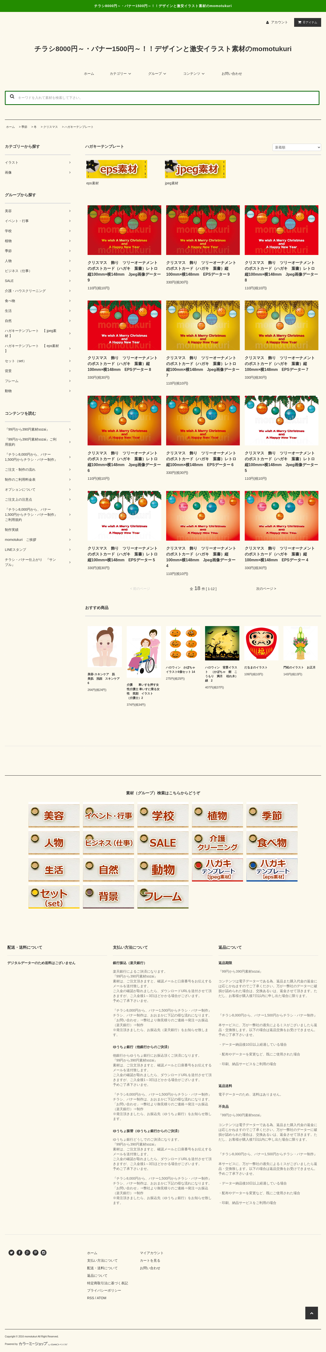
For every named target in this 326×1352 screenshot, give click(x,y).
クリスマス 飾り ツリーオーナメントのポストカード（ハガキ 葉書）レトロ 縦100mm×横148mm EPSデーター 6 (203, 459)
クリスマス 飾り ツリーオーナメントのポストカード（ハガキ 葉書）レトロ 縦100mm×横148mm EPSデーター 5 (124, 554)
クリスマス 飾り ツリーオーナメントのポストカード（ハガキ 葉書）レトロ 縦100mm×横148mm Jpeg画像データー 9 (124, 271)
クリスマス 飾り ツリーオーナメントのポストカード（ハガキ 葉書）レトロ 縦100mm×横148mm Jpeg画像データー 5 (281, 462)
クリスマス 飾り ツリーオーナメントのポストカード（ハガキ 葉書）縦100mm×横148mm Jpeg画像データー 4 (202, 557)
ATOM (101, 1298)
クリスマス (50, 127)
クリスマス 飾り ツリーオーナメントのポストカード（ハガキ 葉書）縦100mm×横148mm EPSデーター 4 (280, 554)
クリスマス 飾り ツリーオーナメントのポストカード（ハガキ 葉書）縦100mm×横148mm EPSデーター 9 (201, 268)
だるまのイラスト (256, 667)
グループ (158, 73)
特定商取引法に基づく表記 (107, 1283)
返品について (97, 1275)
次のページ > (266, 589)
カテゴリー (121, 73)
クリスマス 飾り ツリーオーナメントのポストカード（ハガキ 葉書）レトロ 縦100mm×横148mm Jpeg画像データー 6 (124, 462)
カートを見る (150, 1260)
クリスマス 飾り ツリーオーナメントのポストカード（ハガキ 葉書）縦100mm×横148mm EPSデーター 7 (280, 364)
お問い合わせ (232, 73)
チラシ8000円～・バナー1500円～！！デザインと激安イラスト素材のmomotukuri (162, 49)
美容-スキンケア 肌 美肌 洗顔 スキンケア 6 (104, 679)
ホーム (89, 73)
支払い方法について (102, 1260)
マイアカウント (152, 1253)
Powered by (36, 1344)
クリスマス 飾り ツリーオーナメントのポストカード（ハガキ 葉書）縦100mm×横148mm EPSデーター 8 (123, 364)
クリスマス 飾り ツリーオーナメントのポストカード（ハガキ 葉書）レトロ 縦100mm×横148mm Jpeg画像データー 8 (281, 271)
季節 (24, 127)
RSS (90, 1298)
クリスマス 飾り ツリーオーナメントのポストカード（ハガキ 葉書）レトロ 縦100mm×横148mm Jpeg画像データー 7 (203, 366)
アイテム (306, 22)
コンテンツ (194, 73)
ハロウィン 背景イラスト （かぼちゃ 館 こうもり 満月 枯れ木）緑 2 (221, 674)
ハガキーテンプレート (79, 127)
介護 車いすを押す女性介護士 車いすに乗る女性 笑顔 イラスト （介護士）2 (143, 691)
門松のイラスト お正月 (299, 667)
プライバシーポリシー (104, 1290)
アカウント (279, 22)
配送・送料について (102, 1268)
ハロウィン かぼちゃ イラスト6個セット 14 (182, 670)
